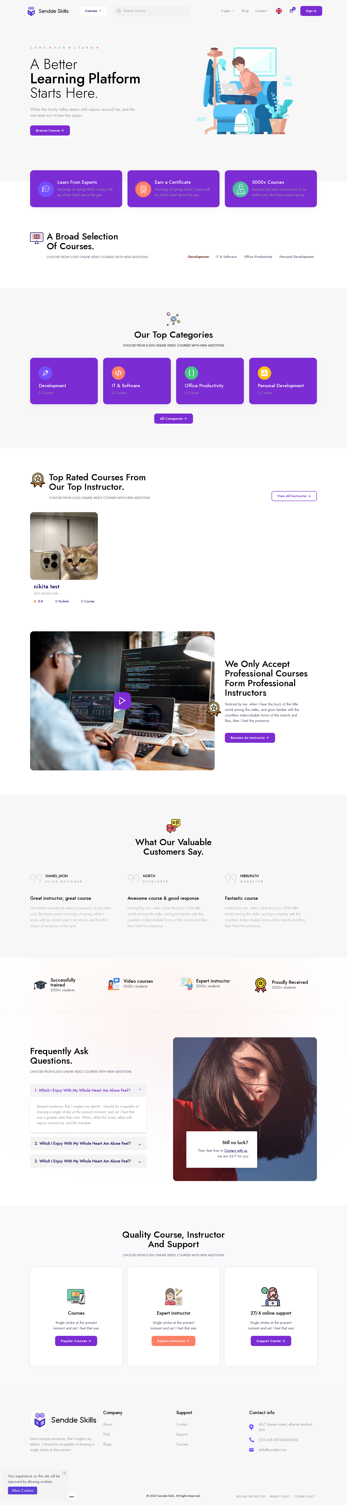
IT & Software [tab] (226, 256)
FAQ (106, 1434)
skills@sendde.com (273, 1449)
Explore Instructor (173, 1340)
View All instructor (294, 496)
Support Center (270, 1340)
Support (182, 1434)
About (107, 1424)
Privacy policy (280, 1497)
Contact (261, 10)
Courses (91, 10)
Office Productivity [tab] (258, 256)
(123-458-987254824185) (278, 1439)
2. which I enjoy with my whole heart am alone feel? (83, 1143)
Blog (245, 10)
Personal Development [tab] (297, 256)
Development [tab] (198, 256)
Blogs (107, 1444)
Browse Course (50, 130)
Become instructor (251, 1497)
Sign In (311, 10)
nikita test (47, 586)
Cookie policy (305, 1497)
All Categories (173, 418)
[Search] (154, 11)
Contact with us (235, 1150)
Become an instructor (250, 737)
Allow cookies (22, 1490)
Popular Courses (76, 1340)
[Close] (64, 1473)
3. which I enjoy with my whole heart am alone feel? (83, 1161)
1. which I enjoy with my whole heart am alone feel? (82, 1090)
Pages (225, 10)
